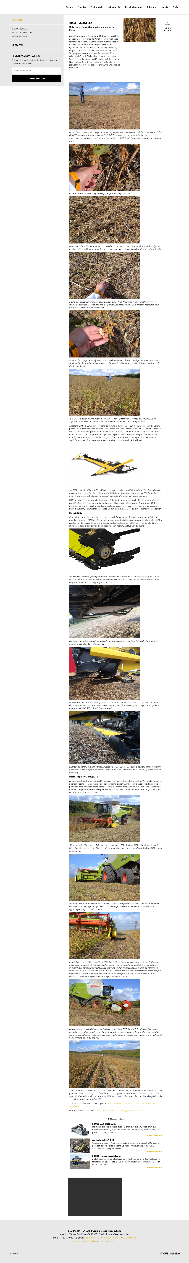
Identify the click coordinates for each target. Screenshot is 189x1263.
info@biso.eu (91, 1237)
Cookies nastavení (108, 1241)
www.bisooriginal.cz (110, 1237)
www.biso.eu (129, 1237)
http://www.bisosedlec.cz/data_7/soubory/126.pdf (120, 1110)
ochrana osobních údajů (84, 1241)
